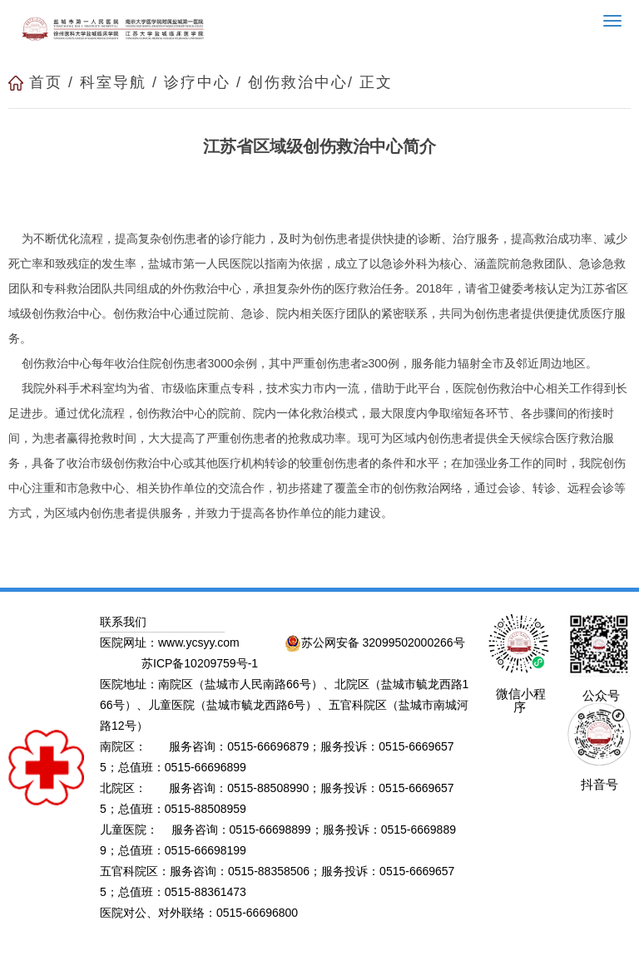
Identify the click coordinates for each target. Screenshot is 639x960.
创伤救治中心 (298, 82)
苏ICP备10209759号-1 (199, 663)
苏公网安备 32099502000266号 (375, 642)
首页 (45, 82)
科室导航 (113, 82)
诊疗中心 (197, 82)
